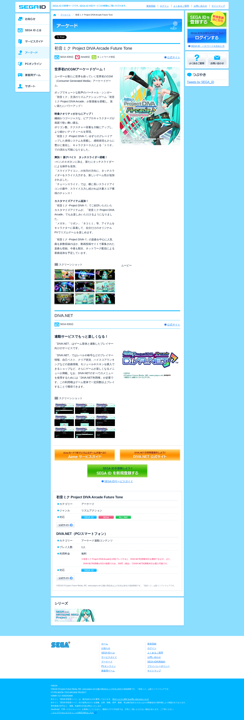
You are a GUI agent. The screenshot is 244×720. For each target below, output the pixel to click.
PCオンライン (108, 666)
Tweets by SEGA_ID (200, 82)
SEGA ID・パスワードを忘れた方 (208, 46)
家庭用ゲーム (108, 670)
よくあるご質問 (181, 6)
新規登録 (150, 6)
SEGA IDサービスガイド (118, 481)
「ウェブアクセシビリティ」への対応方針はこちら (72, 713)
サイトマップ (218, 6)
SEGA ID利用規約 (156, 661)
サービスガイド (109, 657)
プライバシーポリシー (158, 666)
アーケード (65, 15)
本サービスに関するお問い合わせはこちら (130, 699)
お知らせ (105, 648)
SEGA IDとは (108, 652)
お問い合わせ (200, 6)
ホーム (104, 643)
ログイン (164, 6)
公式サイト (173, 57)
